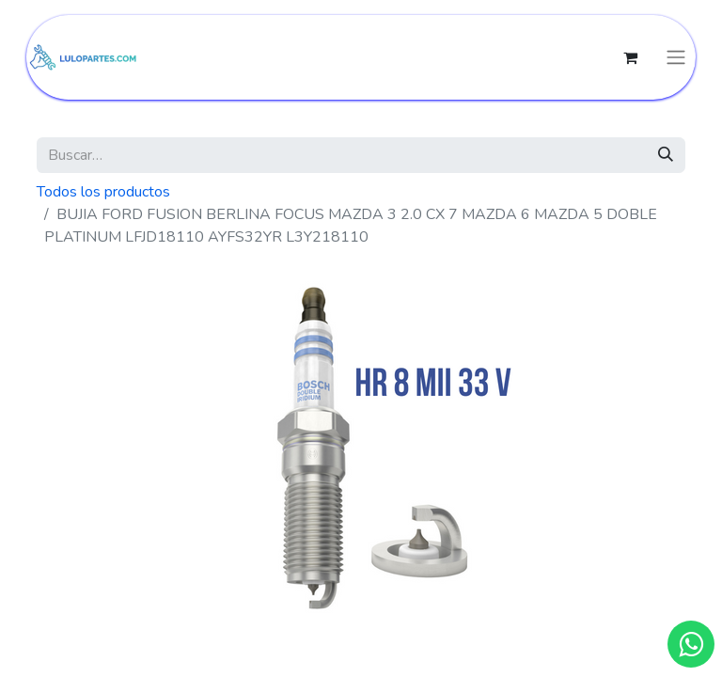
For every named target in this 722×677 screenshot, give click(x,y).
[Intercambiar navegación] (676, 58)
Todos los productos (103, 191)
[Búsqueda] (665, 155)
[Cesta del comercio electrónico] (630, 57)
